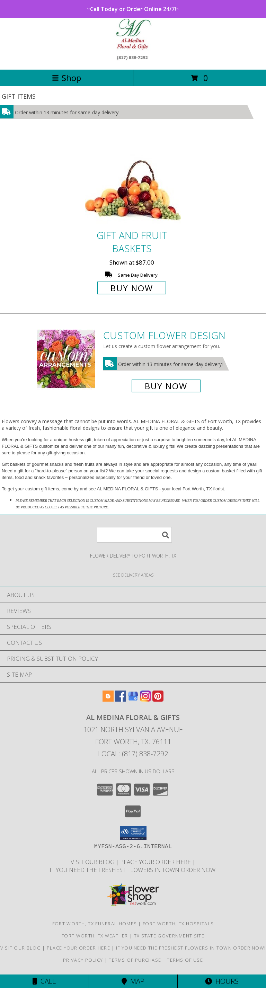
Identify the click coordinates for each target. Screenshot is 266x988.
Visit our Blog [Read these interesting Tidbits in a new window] (93, 862)
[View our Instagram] (145, 699)
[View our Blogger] (108, 699)
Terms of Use (185, 960)
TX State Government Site (169, 936)
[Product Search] (134, 535)
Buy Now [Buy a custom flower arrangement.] (166, 386)
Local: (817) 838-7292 (133, 753)
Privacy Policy (83, 960)
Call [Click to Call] (44, 981)
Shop (66, 77)
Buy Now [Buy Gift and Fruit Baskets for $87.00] (131, 288)
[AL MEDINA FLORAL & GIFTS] (133, 59)
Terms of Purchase (135, 960)
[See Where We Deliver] (133, 574)
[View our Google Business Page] (133, 699)
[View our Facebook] (120, 699)
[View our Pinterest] (157, 699)
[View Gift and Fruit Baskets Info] (133, 181)
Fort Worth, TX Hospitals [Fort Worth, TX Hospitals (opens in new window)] (178, 923)
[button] (133, 833)
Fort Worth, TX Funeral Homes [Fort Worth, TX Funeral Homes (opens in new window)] (94, 923)
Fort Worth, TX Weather (95, 936)
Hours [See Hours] (222, 981)
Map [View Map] (133, 981)
